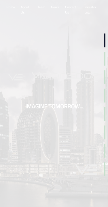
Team (41, 7)
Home (10, 7)
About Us (25, 9)
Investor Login (90, 9)
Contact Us (70, 9)
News (55, 7)
